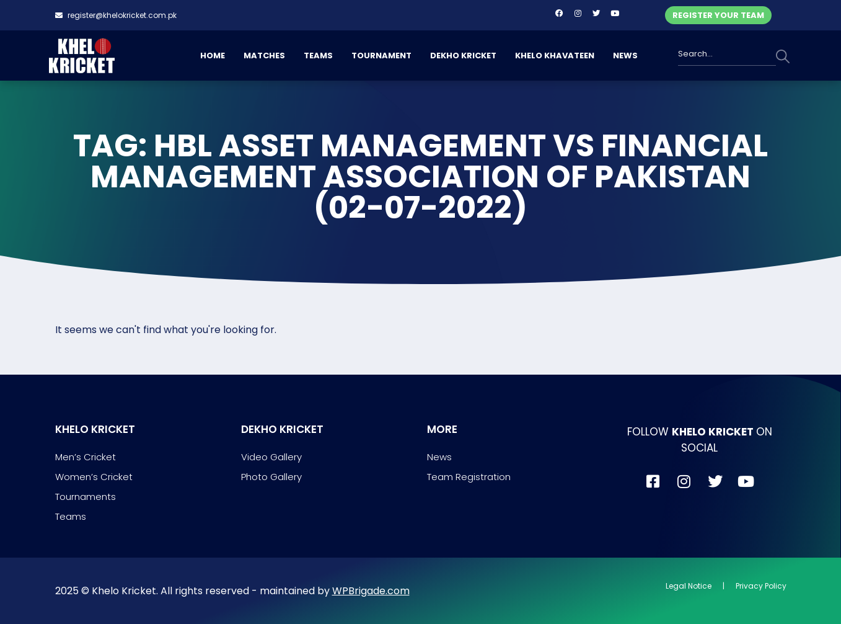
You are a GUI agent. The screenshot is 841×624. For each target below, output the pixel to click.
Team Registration (469, 476)
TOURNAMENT (381, 55)
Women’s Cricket (94, 476)
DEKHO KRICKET (463, 55)
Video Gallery (271, 456)
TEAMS (318, 55)
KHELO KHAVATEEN (554, 55)
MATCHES (264, 55)
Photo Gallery (271, 476)
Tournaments (85, 496)
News (439, 456)
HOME (212, 55)
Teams (70, 516)
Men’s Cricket (85, 456)
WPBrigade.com (371, 591)
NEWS (625, 55)
